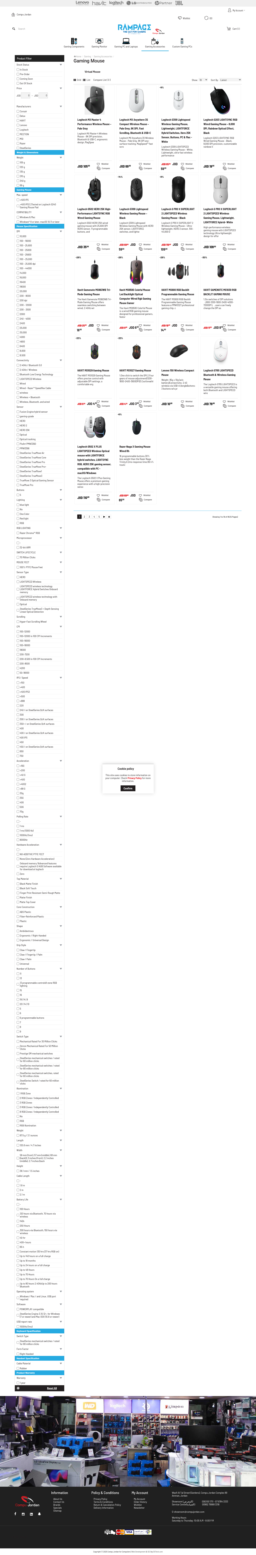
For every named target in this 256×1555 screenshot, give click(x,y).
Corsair (23, 111)
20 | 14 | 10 (24, 1004)
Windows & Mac (27, 217)
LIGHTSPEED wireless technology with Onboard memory (38, 598)
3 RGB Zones (26, 1102)
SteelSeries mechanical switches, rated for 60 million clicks (39, 1075)
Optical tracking (28, 439)
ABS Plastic (25, 911)
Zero (22, 873)
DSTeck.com (158, 1551)
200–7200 (25, 654)
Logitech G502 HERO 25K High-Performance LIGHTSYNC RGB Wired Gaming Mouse (94, 213)
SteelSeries (25, 148)
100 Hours (25, 1209)
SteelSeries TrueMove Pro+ (33, 466)
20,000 (23, 291)
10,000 (23, 236)
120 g (22, 167)
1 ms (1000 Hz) (27, 830)
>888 (22, 700)
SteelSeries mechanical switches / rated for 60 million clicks (39, 1059)
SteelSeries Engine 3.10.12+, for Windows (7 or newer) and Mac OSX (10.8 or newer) (40, 1315)
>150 (22, 682)
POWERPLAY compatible (32, 1309)
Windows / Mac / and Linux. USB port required (38, 1298)
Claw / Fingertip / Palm (31, 954)
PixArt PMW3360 (28, 443)
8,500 (22, 355)
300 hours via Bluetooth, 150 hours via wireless (38, 1232)
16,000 (23, 277)
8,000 (22, 350)
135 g (22, 171)
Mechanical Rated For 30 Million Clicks (38, 1041)
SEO (149, 1551)
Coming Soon (26, 78)
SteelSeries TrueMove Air (32, 452)
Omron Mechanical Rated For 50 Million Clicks (39, 1047)
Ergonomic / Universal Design (34, 940)
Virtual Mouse (92, 71)
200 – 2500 (25, 309)
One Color (24, 513)
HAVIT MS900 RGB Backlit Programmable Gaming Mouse (177, 292)
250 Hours (25, 1225)
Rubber (23, 1368)
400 (22, 728)
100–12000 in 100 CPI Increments (36, 636)
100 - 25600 (25, 254)
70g (22, 811)
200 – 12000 (26, 304)
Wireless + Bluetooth (30, 397)
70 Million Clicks (27, 557)
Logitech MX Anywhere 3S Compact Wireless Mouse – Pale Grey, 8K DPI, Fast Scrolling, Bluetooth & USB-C (135, 126)
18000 (23, 286)
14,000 (23, 272)
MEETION (24, 134)
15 (21, 990)
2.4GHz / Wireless (28, 369)
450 (22, 742)
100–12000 (25, 631)
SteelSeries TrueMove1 (31, 471)
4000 (22, 337)
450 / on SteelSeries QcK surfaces (36, 746)
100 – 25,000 (26, 259)
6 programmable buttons (32, 1017)
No (21, 509)
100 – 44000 (26, 268)
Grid (77, 79)
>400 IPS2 (25, 691)
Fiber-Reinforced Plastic (32, 916)
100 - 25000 (25, 250)
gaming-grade (27, 416)
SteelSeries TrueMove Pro (32, 462)
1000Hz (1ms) (26, 835)
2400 (22, 323)
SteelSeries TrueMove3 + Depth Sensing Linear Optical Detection (39, 610)
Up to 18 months (28, 1260)
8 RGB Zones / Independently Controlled (39, 1111)
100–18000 (25, 645)
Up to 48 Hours (27, 1269)
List (86, 79)
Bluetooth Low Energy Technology (36, 374)
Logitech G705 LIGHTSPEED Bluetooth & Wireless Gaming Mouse (219, 375)
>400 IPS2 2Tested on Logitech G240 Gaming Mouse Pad (38, 206)
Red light (24, 518)
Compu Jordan (24, 14)
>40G (22, 779)
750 (21, 755)
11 (20, 973)
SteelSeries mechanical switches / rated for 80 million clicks (39, 1067)
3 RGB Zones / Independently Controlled (39, 1107)
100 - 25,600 (26, 245)
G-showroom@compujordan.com (188, 1511)
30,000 (23, 332)
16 (21, 994)
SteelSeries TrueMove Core (33, 457)
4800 (22, 341)
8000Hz (23, 839)
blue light (24, 504)
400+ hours (25, 1242)
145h (22, 1221)
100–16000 (25, 640)
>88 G (22, 788)
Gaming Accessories (103, 56)
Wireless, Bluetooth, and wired (35, 401)
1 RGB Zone (25, 1093)
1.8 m (22, 1185)
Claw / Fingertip (28, 950)
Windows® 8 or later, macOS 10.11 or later (40, 221)
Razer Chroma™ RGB (30, 533)
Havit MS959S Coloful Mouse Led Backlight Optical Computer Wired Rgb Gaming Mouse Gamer (135, 296)
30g (22, 793)
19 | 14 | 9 (24, 999)
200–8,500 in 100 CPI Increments (36, 659)
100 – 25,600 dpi (28, 263)
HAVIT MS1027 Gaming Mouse (135, 370)
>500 (22, 696)
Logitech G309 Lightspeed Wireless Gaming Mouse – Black (133, 213)
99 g (22, 185)
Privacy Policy (135, 778)
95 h (22, 1246)
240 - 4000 (25, 318)
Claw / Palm (25, 959)
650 (22, 751)
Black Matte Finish (29, 883)
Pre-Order (25, 74)
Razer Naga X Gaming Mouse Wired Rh (135, 449)
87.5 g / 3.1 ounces (29, 1135)
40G (22, 802)
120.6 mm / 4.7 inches (30, 1145)
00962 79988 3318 (210, 1504)
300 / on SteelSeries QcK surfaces (36, 719)
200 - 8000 (25, 295)
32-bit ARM (25, 547)
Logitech (24, 129)
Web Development (138, 1551)
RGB (22, 523)
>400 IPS (24, 199)
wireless (24, 392)
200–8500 (25, 663)
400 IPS (23, 737)
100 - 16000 (25, 240)
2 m (22, 1190)
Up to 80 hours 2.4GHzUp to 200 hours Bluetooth (38, 1285)
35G (22, 797)
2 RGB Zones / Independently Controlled (39, 1098)
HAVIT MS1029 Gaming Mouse (93, 370)
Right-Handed (26, 1353)
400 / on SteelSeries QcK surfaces (36, 733)
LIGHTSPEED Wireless (30, 378)
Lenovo (23, 125)
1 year (22, 1382)
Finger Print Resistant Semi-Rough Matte (40, 892)
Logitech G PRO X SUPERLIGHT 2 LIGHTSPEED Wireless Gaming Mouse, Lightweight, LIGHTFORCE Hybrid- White (220, 215)
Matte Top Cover (28, 902)
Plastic (23, 921)
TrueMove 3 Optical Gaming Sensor (37, 480)
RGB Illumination (28, 1125)
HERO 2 (23, 425)
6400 (22, 346)
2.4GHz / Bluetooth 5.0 (31, 365)
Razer (23, 143)
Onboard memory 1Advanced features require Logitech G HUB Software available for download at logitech (41, 866)
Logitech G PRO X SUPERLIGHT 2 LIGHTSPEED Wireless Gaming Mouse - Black (178, 213)
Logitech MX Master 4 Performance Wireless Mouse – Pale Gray (94, 124)
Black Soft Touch (28, 888)
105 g (22, 162)
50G (22, 807)
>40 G (23, 774)
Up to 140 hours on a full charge (35, 1256)
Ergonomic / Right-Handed (33, 935)
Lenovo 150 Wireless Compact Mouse (177, 372)
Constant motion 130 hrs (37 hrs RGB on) (39, 1251)
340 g (22, 180)
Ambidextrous (27, 931)
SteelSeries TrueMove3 (31, 475)
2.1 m (22, 1194)
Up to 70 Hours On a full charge (35, 1279)
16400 (23, 282)
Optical (23, 434)
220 (22, 705)
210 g (22, 176)
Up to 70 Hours (27, 1274)
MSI (21, 138)
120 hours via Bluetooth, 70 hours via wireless (38, 1215)
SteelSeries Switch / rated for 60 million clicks (39, 1082)
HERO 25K (25, 430)
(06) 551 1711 (207, 1501)
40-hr (22, 1237)
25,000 (23, 327)
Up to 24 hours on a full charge (35, 1265)
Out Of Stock (26, 83)
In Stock (24, 69)
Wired (23, 383)
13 (21, 978)
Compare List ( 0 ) (102, 79)
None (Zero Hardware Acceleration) (37, 858)
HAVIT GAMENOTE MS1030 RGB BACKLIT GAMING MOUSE (220, 292)
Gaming (87, 56)
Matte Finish (26, 897)
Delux (22, 115)
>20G (22, 770)
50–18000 (24, 672)
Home (78, 56)
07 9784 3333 (221, 1501)
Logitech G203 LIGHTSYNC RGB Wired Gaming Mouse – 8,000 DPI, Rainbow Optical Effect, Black (220, 126)
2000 (22, 314)
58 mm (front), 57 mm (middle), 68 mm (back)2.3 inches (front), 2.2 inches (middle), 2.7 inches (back (38, 1158)
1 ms (22, 826)
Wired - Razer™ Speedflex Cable (35, 388)
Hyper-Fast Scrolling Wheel (33, 621)
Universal (24, 963)
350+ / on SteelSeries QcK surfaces (37, 723)
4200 (22, 668)
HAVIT (23, 120)
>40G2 (23, 784)
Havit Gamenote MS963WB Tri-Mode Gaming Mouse (94, 292)
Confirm (128, 788)
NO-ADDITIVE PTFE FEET (32, 854)
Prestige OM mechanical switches (36, 1053)
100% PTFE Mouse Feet (31, 567)
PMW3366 (24, 448)
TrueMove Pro (26, 485)
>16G (22, 765)
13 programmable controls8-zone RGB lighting (38, 984)
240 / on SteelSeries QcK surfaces (36, 710)
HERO (22, 420)
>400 (22, 687)
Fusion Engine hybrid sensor (34, 411)
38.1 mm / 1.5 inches (30, 1170)
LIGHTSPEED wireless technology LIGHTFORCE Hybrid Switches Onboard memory (39, 589)
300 (22, 714)
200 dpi (23, 300)
